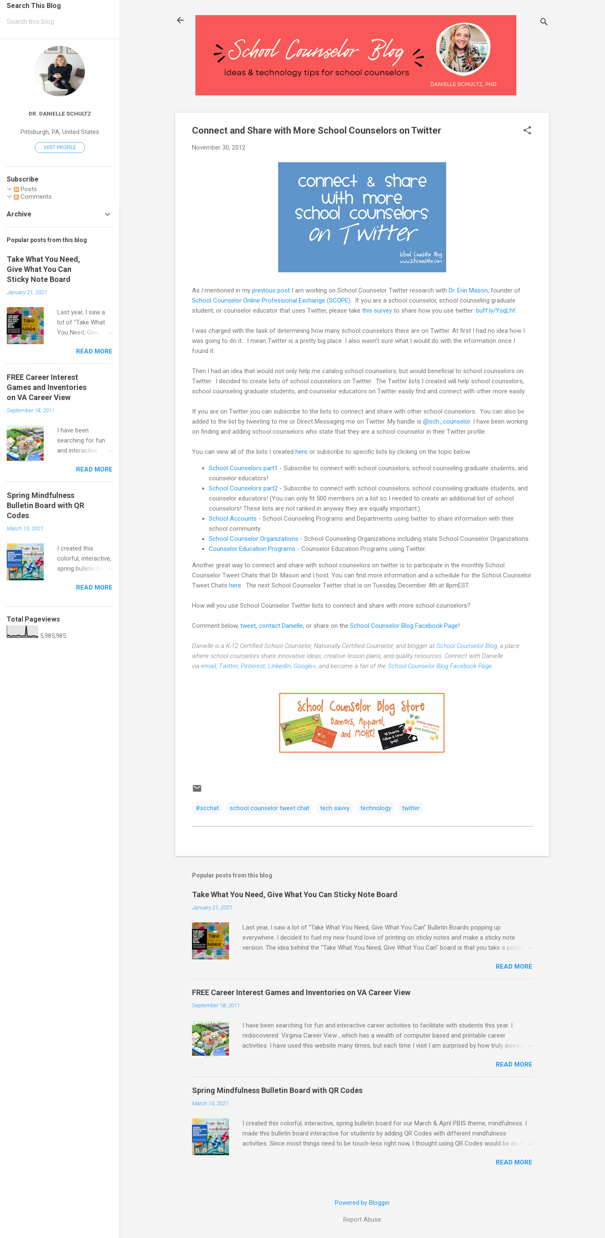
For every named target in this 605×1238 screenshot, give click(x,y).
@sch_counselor (446, 421)
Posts (25, 189)
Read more (514, 966)
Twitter (228, 666)
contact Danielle (281, 626)
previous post (271, 290)
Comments (33, 196)
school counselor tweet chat (269, 808)
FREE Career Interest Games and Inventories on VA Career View (301, 992)
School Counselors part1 (243, 468)
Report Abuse (362, 1219)
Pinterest (253, 666)
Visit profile (60, 147)
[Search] (544, 23)
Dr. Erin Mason (468, 290)
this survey (377, 310)
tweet (248, 626)
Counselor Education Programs (252, 549)
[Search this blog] (60, 22)
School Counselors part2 (243, 488)
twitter (411, 808)
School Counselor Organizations (253, 539)
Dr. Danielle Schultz (60, 113)
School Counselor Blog (467, 646)
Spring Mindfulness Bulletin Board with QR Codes (277, 1090)
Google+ (305, 666)
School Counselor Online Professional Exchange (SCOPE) (271, 300)
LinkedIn (279, 666)
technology (375, 808)
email (208, 666)
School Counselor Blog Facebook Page (404, 626)
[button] (527, 131)
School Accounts (233, 518)
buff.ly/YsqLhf (496, 310)
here (301, 452)
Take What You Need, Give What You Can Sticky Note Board (294, 894)
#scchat (207, 808)
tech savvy (335, 808)
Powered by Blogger (362, 1202)
